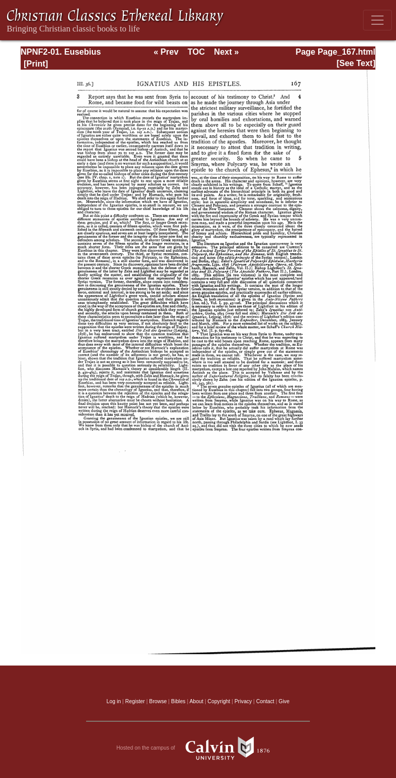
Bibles (178, 701)
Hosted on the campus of (198, 748)
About (196, 701)
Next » (226, 51)
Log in (114, 701)
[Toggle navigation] (377, 20)
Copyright (219, 701)
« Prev (166, 51)
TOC (196, 51)
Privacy (243, 701)
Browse (158, 701)
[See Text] (356, 63)
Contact (265, 701)
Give (283, 701)
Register (135, 701)
